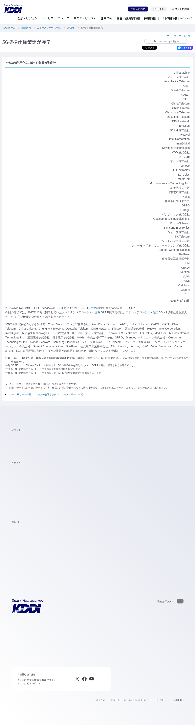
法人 (188, 18)
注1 (62, 308)
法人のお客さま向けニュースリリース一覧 (60, 394)
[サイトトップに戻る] (14, 8)
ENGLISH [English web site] (178, 700)
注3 (95, 312)
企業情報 (26, 27)
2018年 (71, 27)
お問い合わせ (137, 9)
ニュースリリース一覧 (49, 27)
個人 (182, 18)
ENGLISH (160, 9)
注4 (154, 312)
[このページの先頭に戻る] (170, 601)
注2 (92, 308)
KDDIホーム (8, 27)
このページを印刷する (166, 41)
